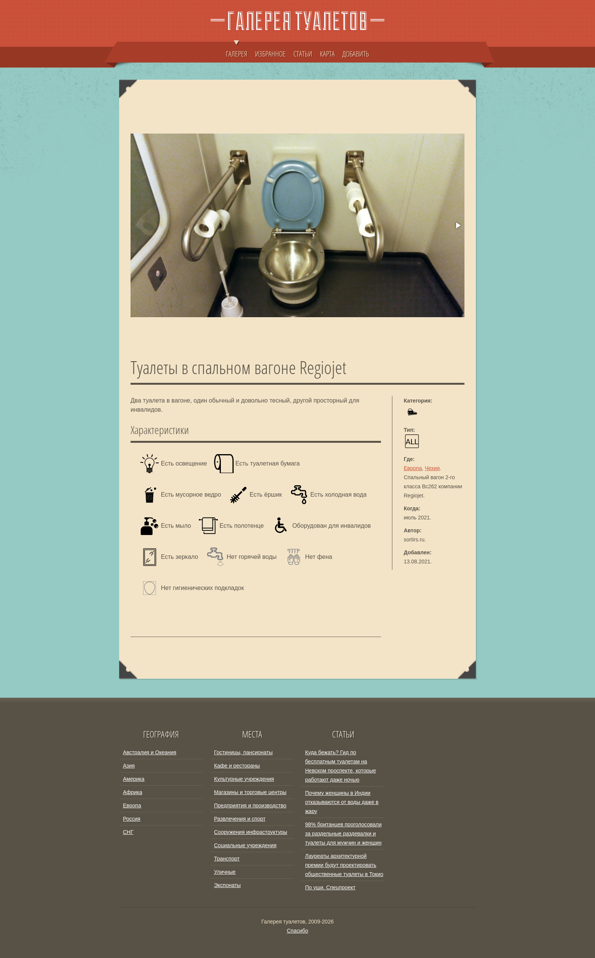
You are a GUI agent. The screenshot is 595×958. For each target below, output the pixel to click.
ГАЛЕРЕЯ (236, 50)
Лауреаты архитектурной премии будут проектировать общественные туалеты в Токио (344, 865)
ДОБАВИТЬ (355, 53)
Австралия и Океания (149, 752)
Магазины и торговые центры (250, 792)
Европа (413, 468)
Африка (132, 792)
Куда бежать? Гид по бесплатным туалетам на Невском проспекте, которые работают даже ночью (340, 766)
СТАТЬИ (302, 53)
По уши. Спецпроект (330, 887)
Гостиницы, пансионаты (243, 752)
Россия (131, 819)
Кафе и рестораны (237, 766)
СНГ (128, 832)
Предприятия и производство (250, 805)
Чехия (432, 468)
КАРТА (327, 53)
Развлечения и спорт (240, 819)
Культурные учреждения (244, 779)
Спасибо (297, 931)
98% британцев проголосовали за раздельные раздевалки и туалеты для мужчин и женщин (343, 833)
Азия (129, 766)
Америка (134, 779)
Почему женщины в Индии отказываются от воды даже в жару (342, 802)
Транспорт (226, 859)
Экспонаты (227, 885)
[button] (458, 225)
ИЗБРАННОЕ (270, 53)
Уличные (225, 872)
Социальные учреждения (245, 845)
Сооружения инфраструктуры (250, 832)
